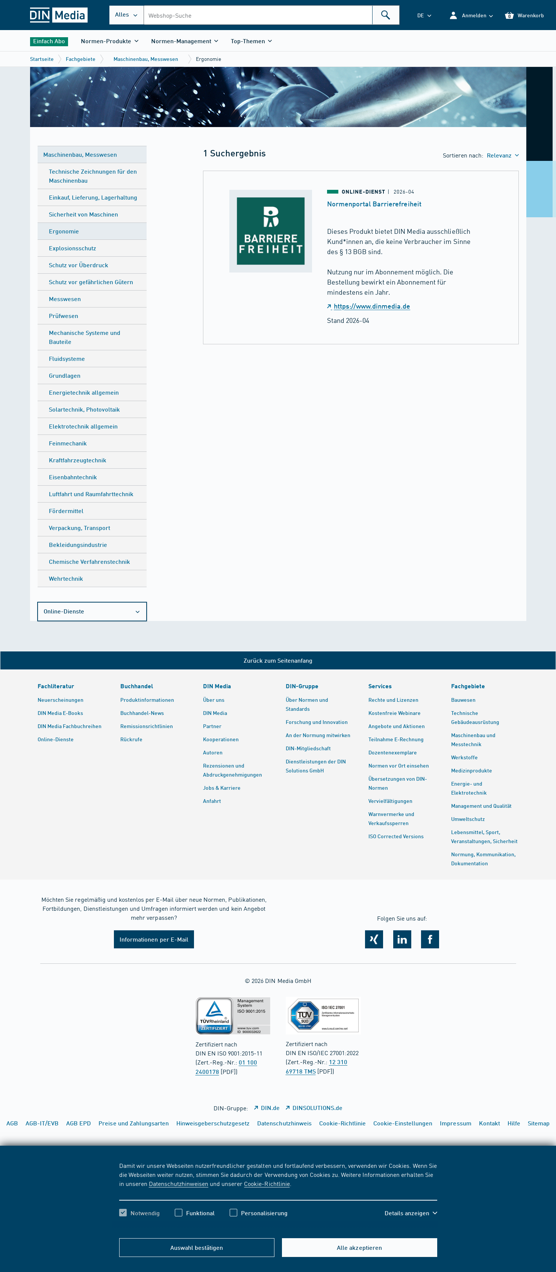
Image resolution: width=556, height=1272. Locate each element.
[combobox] (271, 15)
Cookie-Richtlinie (266, 1183)
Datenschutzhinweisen (178, 1183)
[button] (471, 15)
